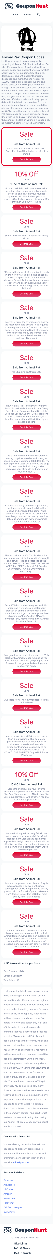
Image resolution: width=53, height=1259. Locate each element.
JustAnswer (10, 1212)
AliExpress (9, 1184)
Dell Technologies (13, 1207)
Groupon (8, 1180)
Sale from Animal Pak (26, 144)
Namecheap (10, 1198)
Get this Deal (26, 159)
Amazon (8, 1193)
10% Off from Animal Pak (26, 184)
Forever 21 (9, 1202)
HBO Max (8, 1189)
